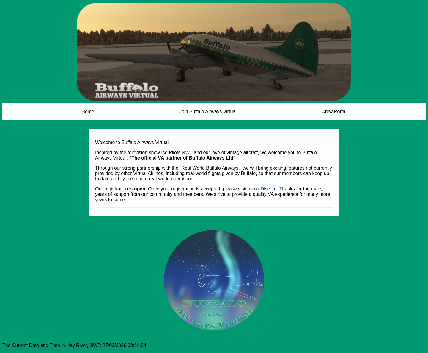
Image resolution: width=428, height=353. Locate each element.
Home (87, 111)
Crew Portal (334, 111)
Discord (269, 188)
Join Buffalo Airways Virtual (207, 111)
